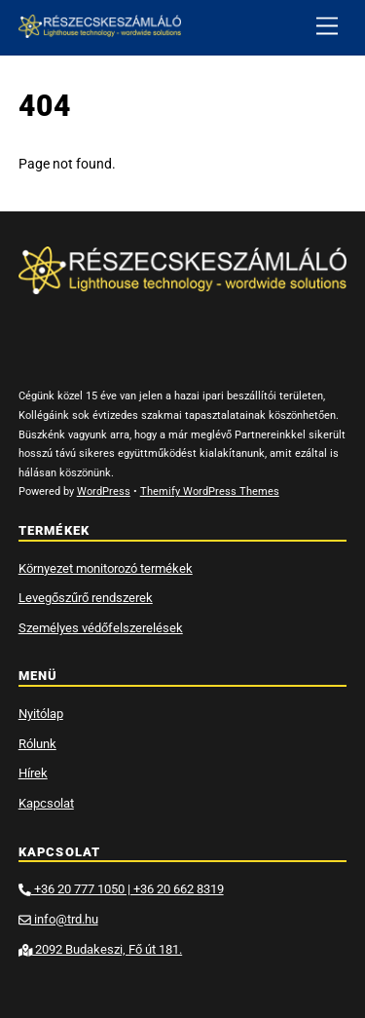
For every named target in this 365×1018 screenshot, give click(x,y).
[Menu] (327, 27)
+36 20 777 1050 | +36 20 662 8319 (121, 889)
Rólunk (37, 743)
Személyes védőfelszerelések (100, 628)
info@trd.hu (58, 919)
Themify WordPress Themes (209, 491)
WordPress (103, 491)
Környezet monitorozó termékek (105, 568)
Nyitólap (40, 713)
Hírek (33, 773)
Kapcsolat (46, 803)
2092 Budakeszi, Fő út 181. (100, 949)
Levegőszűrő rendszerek (85, 597)
